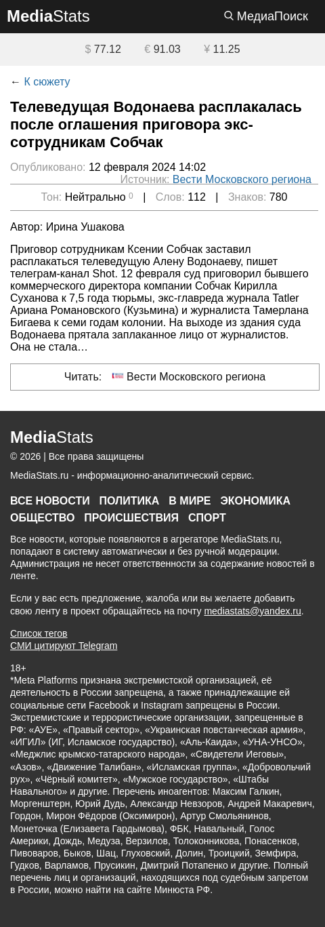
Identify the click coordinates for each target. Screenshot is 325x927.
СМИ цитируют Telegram (63, 645)
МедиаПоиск (266, 16)
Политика (130, 501)
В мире (190, 501)
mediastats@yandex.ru (252, 611)
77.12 (103, 49)
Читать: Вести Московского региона (165, 376)
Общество (42, 518)
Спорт (207, 518)
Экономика (255, 501)
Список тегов (39, 633)
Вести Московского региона (242, 179)
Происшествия (131, 518)
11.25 (222, 49)
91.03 (162, 49)
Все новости (50, 501)
